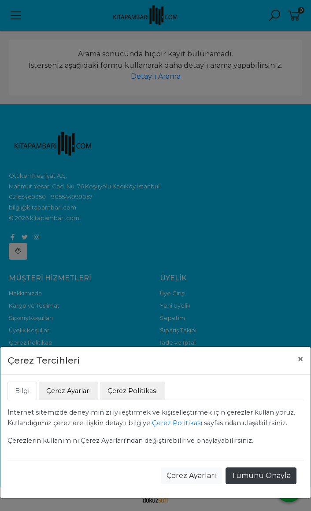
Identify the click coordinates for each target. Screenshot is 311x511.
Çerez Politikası (177, 423)
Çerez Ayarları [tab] (68, 391)
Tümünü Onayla (261, 475)
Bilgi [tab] (22, 391)
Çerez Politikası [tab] (132, 391)
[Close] (300, 359)
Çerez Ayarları (191, 475)
